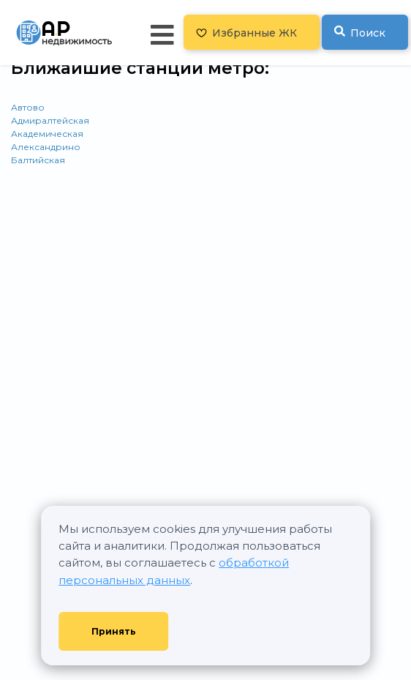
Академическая (47, 133)
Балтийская (38, 159)
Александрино (45, 146)
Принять (113, 631)
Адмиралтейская (50, 120)
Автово (28, 107)
